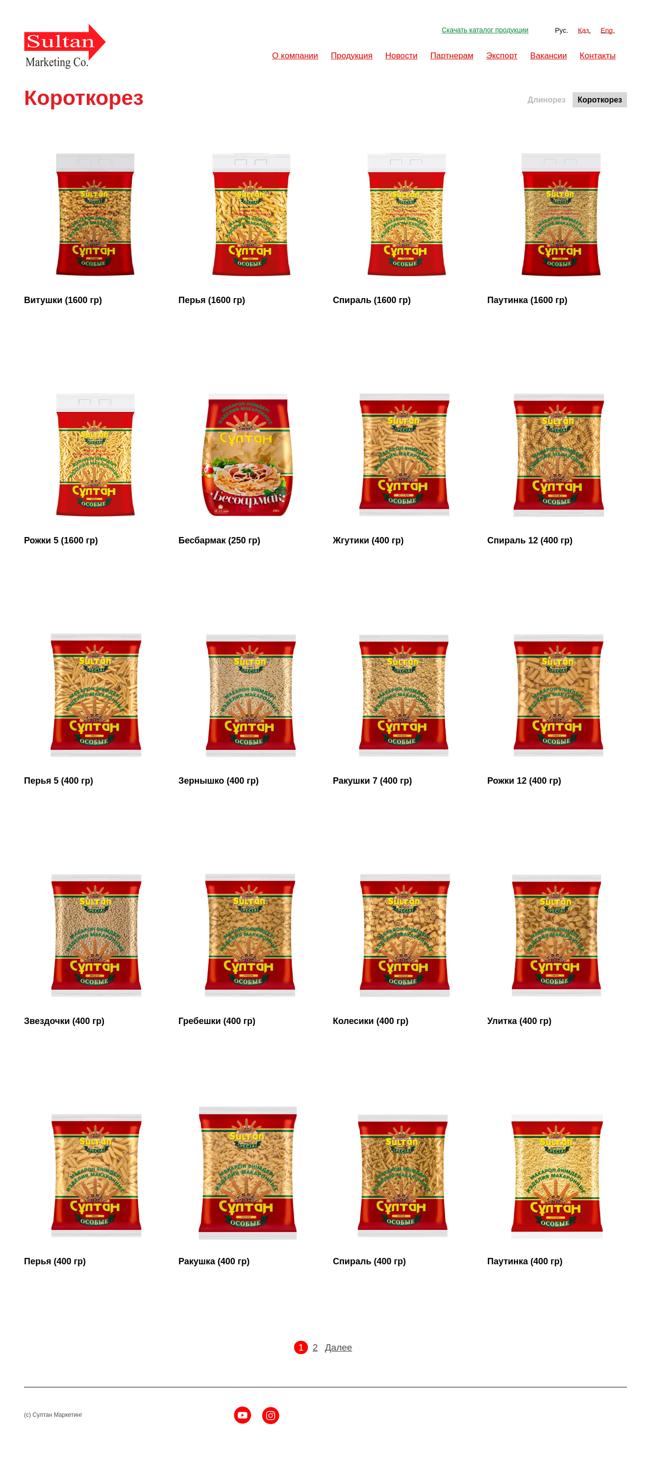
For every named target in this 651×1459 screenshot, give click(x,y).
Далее (338, 1347)
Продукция (352, 55)
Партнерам (452, 55)
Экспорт (502, 55)
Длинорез (546, 100)
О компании (295, 55)
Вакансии (548, 55)
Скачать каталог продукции (485, 30)
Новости (401, 55)
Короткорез (599, 100)
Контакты (598, 55)
